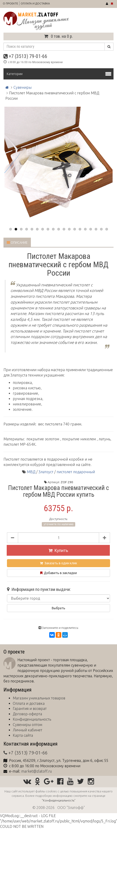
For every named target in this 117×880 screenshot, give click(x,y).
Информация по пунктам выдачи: (39, 589)
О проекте (10, 3)
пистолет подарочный (76, 472)
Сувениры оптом (27, 724)
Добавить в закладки (58, 573)
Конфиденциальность (32, 719)
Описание (17, 242)
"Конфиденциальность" (58, 800)
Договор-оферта (27, 714)
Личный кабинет (27, 730)
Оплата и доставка (35, 3)
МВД (31, 472)
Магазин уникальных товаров (39, 698)
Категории (15, 74)
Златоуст (46, 472)
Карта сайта (23, 735)
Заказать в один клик (58, 563)
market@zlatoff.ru (36, 771)
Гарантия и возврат (30, 708)
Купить (58, 550)
